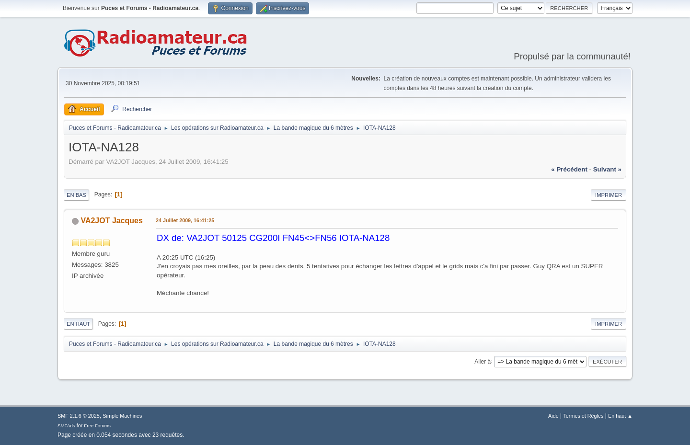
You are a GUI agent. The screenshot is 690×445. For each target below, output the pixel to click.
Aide (553, 416)
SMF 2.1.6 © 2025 (79, 416)
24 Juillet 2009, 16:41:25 (185, 220)
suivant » (607, 169)
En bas (76, 195)
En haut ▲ (620, 416)
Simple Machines (122, 416)
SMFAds (66, 425)
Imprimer (608, 195)
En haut (78, 324)
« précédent (569, 169)
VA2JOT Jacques (111, 221)
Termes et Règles (583, 416)
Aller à (482, 361)
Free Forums (97, 425)
